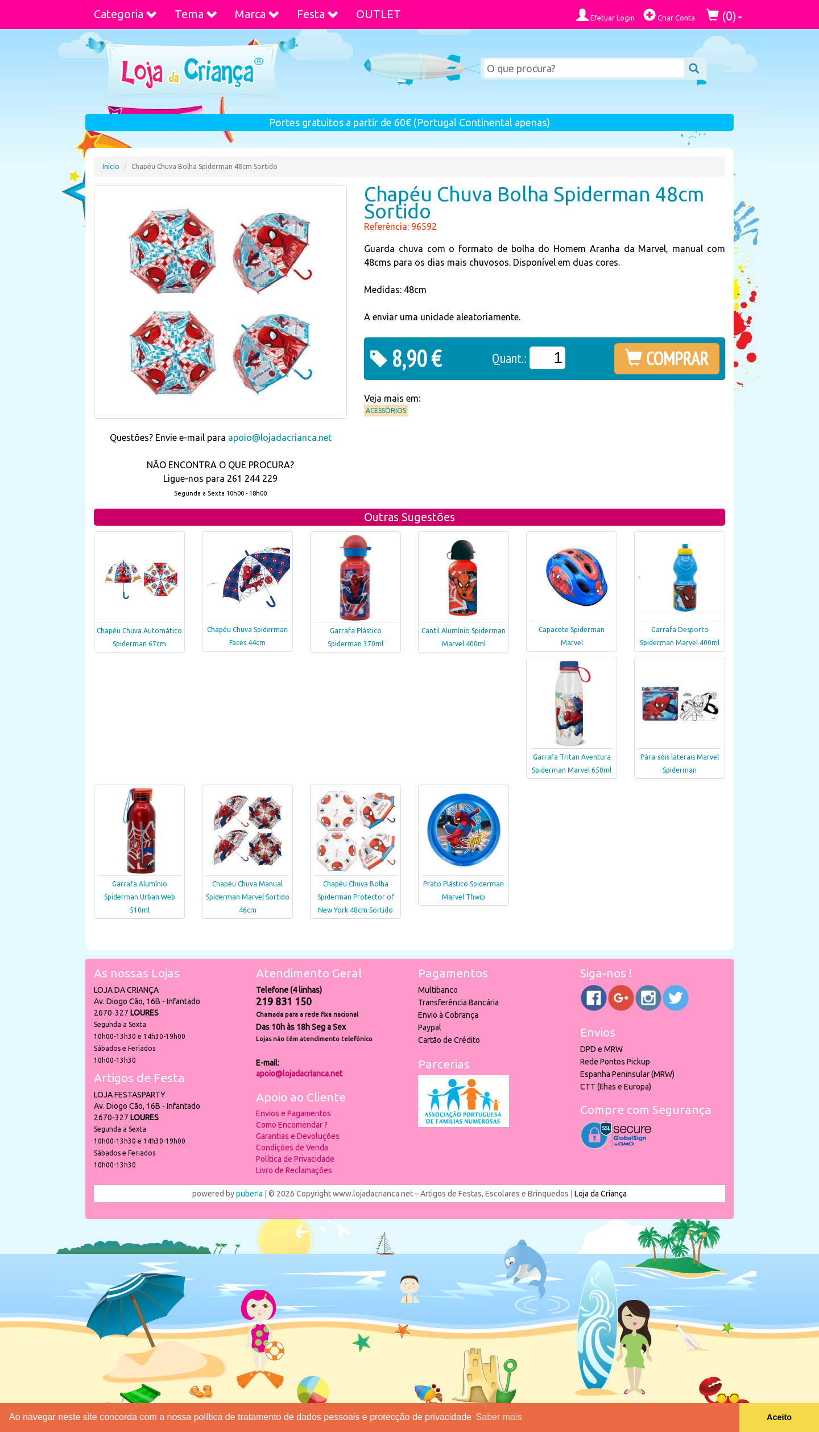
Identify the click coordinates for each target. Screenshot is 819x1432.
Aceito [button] (779, 1417)
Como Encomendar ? (292, 1124)
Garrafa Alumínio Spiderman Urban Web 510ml (139, 897)
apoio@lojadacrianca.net (280, 437)
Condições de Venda (292, 1147)
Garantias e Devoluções (298, 1136)
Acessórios (386, 410)
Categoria (126, 13)
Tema (196, 13)
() (724, 16)
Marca (257, 13)
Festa (318, 13)
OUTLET (378, 13)
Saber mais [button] (499, 1417)
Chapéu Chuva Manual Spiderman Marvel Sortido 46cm (247, 897)
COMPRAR (667, 358)
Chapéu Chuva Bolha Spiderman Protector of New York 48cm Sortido (355, 897)
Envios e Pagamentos (293, 1113)
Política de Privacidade (295, 1158)
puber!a (249, 1193)
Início (110, 166)
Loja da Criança (600, 1193)
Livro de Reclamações (294, 1170)
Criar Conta (669, 15)
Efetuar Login (605, 15)
